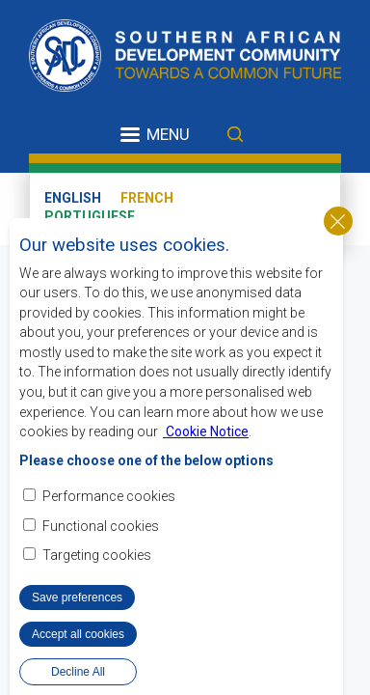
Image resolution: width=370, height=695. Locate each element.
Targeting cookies (96, 556)
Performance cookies (108, 498)
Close (338, 222)
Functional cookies (100, 527)
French (146, 198)
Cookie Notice (206, 432)
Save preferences (77, 598)
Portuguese (89, 216)
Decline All (78, 673)
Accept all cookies (78, 635)
